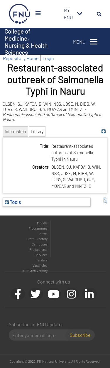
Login (48, 58)
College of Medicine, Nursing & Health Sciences (26, 42)
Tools (13, 202)
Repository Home (20, 58)
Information (15, 131)
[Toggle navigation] (79, 13)
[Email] (39, 335)
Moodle (42, 223)
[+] (103, 131)
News (43, 233)
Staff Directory (37, 239)
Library (37, 131)
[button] (105, 200)
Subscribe (80, 335)
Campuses (40, 244)
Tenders (42, 260)
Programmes (38, 228)
